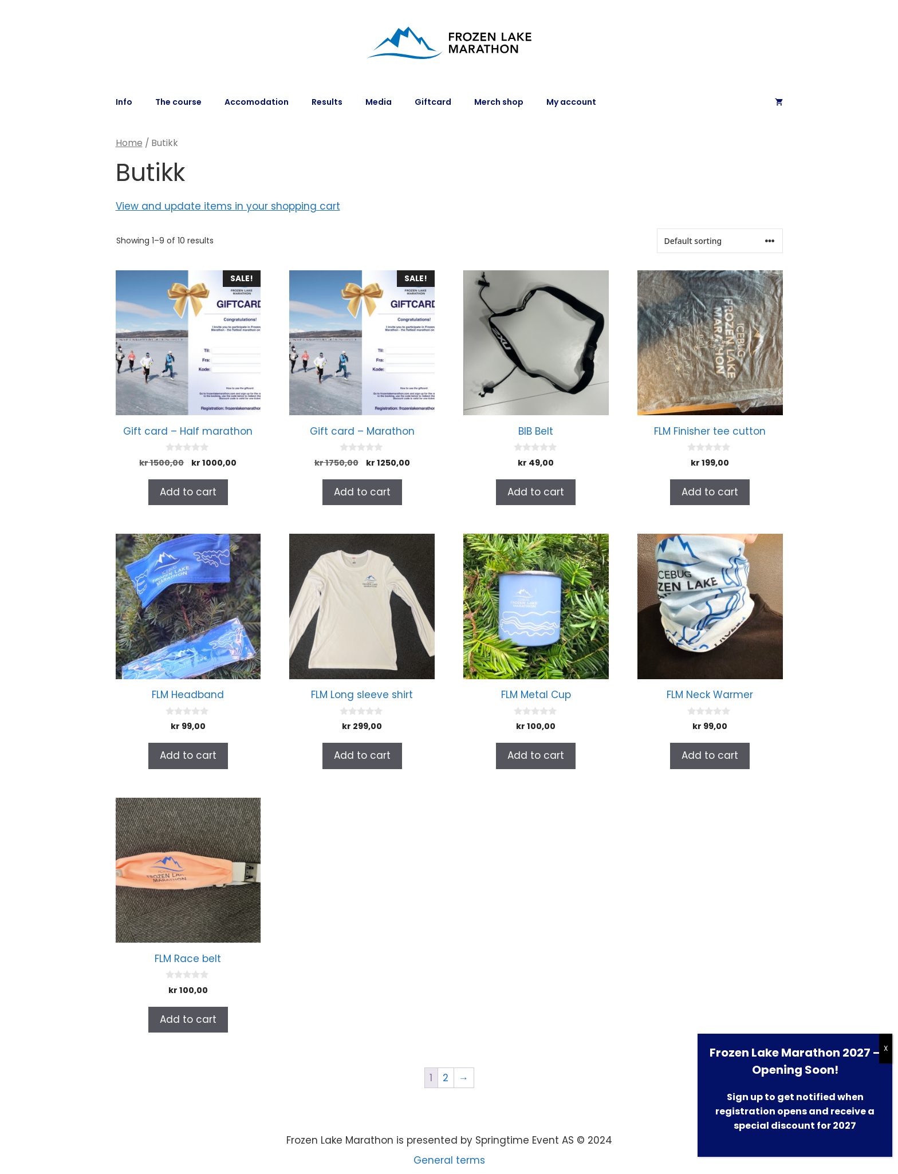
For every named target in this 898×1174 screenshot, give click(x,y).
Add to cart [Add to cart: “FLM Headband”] (188, 755)
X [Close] (886, 1048)
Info (124, 102)
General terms (449, 1160)
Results (327, 102)
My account (571, 102)
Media (378, 102)
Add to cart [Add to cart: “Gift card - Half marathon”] (188, 492)
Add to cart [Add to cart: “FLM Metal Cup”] (535, 755)
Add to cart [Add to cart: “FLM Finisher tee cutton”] (710, 492)
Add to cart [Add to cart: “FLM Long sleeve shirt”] (362, 755)
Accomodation (256, 102)
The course (178, 102)
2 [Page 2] (445, 1078)
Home (129, 143)
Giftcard (433, 102)
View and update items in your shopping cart (228, 206)
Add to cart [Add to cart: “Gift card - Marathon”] (362, 492)
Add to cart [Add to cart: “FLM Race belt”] (188, 1019)
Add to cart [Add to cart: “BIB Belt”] (535, 492)
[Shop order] (720, 241)
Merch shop (498, 102)
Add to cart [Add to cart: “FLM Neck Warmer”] (710, 755)
